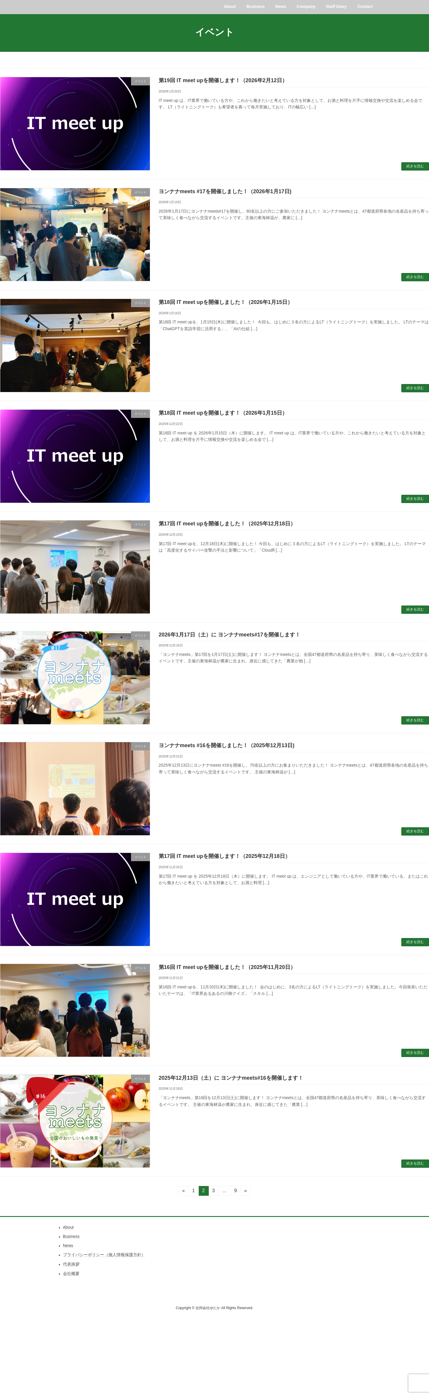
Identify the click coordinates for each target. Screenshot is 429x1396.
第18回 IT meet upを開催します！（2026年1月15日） (223, 413)
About (68, 1227)
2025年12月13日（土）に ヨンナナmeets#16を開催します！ (231, 1078)
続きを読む (415, 166)
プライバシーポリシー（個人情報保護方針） (104, 1255)
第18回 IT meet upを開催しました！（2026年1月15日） (226, 302)
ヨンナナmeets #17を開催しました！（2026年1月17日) (225, 191)
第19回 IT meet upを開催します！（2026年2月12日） (223, 80)
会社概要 (71, 1274)
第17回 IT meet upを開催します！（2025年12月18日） (224, 856)
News (68, 1246)
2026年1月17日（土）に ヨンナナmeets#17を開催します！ (229, 635)
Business (71, 1237)
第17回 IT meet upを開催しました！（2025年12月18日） (227, 524)
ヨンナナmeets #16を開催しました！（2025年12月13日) (226, 745)
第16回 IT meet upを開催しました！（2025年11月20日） (227, 967)
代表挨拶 (71, 1264)
